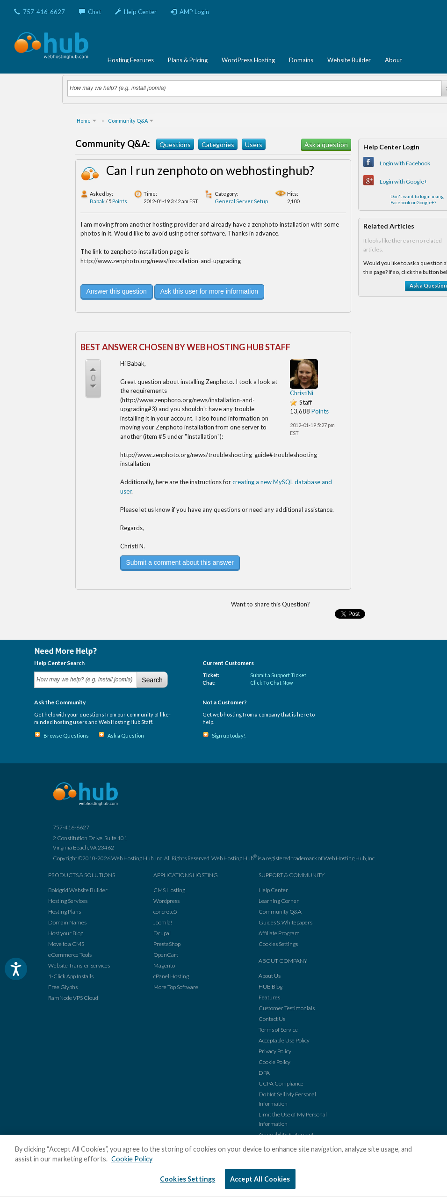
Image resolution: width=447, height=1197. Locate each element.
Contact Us (272, 1018)
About (393, 60)
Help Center (136, 11)
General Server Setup (241, 201)
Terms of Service (278, 1029)
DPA (264, 1072)
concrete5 (165, 911)
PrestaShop (166, 943)
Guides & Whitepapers (285, 922)
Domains (301, 60)
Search (152, 680)
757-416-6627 (39, 11)
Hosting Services (67, 900)
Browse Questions (66, 735)
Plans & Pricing (188, 60)
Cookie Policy (274, 1061)
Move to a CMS (66, 943)
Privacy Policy (275, 1051)
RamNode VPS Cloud (73, 997)
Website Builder (349, 60)
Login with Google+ (403, 181)
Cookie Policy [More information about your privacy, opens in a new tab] (131, 1159)
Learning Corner (279, 900)
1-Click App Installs (71, 976)
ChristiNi (301, 393)
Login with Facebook (405, 163)
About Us (270, 975)
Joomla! (162, 922)
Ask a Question (126, 735)
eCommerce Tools (70, 954)
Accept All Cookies (260, 1179)
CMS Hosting (169, 890)
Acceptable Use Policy (284, 1040)
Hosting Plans (64, 911)
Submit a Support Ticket (278, 675)
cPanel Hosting (171, 976)
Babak (97, 201)
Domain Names (67, 922)
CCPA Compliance (281, 1083)
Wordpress (166, 900)
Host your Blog (65, 933)
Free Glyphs (63, 986)
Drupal (162, 933)
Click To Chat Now (271, 683)
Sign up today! (228, 735)
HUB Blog (270, 986)
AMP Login (190, 11)
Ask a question (326, 144)
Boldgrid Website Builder (78, 890)
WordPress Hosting (248, 60)
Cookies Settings (278, 943)
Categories (218, 144)
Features (269, 997)
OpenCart (165, 954)
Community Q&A (280, 911)
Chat (90, 11)
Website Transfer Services (79, 965)
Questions (175, 144)
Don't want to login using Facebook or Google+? (417, 199)
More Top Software (175, 986)
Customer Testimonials (287, 1008)
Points (119, 201)
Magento (164, 965)
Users (253, 144)
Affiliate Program (279, 933)
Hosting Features (131, 60)
